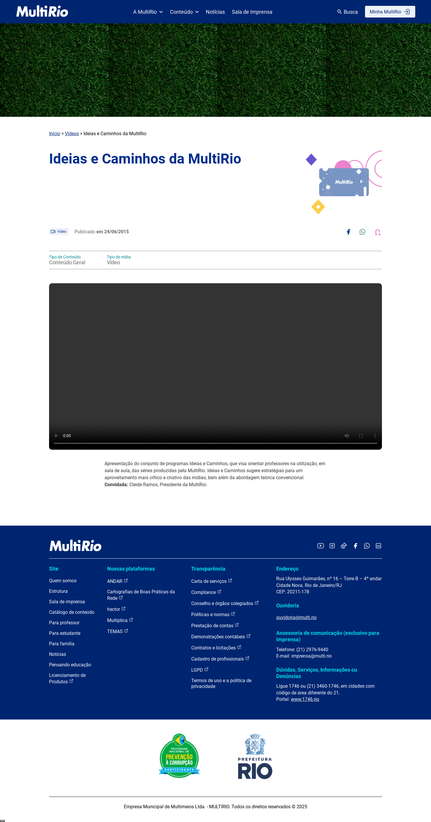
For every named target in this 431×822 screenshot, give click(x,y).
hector (116, 609)
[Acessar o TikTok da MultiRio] (343, 546)
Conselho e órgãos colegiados (225, 603)
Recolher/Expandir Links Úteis (2, 821)
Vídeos (72, 133)
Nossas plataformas (131, 569)
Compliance (206, 592)
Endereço (287, 569)
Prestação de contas (215, 625)
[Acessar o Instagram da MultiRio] (332, 546)
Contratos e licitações (216, 647)
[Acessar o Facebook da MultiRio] (355, 546)
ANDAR (117, 581)
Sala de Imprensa (252, 12)
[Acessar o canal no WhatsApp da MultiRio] (367, 546)
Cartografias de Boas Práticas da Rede (141, 595)
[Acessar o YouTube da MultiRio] (320, 546)
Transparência (208, 569)
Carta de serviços (211, 581)
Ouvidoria (287, 605)
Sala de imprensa (67, 601)
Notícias (215, 12)
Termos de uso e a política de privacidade (221, 683)
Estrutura (58, 591)
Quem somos (63, 580)
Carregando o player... (215, 366)
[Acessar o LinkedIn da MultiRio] (378, 546)
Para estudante (64, 633)
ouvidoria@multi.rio (296, 617)
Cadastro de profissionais (220, 659)
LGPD (200, 670)
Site (53, 569)
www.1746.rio (305, 699)
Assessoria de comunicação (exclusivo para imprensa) (327, 636)
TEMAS (117, 631)
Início (54, 133)
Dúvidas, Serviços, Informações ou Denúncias (316, 673)
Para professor (64, 622)
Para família (61, 644)
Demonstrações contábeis (221, 636)
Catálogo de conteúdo (71, 612)
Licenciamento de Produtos (67, 678)
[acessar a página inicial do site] (42, 11)
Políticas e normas (213, 614)
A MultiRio (148, 12)
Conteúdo (184, 12)
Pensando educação (70, 665)
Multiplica (120, 620)
